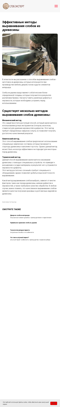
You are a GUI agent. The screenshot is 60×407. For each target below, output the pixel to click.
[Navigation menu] (56, 6)
